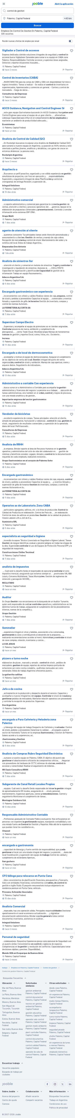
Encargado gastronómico (17, 475)
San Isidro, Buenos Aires (12, 1029)
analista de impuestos (15, 566)
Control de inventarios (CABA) (20, 77)
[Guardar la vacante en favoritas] (71, 51)
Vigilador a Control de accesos (20, 50)
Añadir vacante (32, 1096)
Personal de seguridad (15, 937)
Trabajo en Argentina (58, 1100)
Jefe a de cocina (12, 689)
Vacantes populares (10, 1068)
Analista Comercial (13, 906)
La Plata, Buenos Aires (11, 994)
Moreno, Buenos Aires (11, 1002)
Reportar (67, 69)
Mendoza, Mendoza (10, 998)
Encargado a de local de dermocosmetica (27, 352)
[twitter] (62, 1084)
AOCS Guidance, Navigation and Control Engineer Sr (33, 108)
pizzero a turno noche (15, 658)
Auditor (6, 597)
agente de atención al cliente (20, 230)
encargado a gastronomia (17, 845)
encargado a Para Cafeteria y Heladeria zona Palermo (29, 721)
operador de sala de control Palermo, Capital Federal (36, 1054)
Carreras (5, 1104)
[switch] (70, 41)
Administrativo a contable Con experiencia (28, 383)
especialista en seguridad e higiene (23, 536)
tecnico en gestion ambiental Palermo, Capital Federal (34, 1006)
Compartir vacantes (34, 1100)
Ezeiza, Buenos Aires (11, 1019)
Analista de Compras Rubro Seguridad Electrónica (32, 753)
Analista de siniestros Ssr (17, 261)
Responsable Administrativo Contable (25, 814)
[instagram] (55, 1084)
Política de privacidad (58, 1108)
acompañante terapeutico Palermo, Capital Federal (58, 1010)
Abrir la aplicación (64, 4)
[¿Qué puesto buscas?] (37, 11)
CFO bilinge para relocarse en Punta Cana (27, 875)
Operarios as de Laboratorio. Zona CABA (26, 505)
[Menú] (4, 3)
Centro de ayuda (9, 1100)
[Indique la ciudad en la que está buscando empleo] (37, 18)
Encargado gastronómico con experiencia (27, 291)
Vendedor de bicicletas (16, 413)
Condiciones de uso (57, 1104)
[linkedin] (70, 1084)
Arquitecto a (9, 169)
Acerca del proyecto (11, 1096)
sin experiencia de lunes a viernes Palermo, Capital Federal (59, 1045)
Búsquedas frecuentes (15, 978)
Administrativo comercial (17, 200)
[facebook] (47, 1084)
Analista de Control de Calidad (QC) (23, 138)
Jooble (18, 1114)
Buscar (37, 25)
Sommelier (8, 627)
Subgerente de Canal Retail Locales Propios (28, 784)
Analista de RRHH (12, 444)
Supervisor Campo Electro (17, 322)
